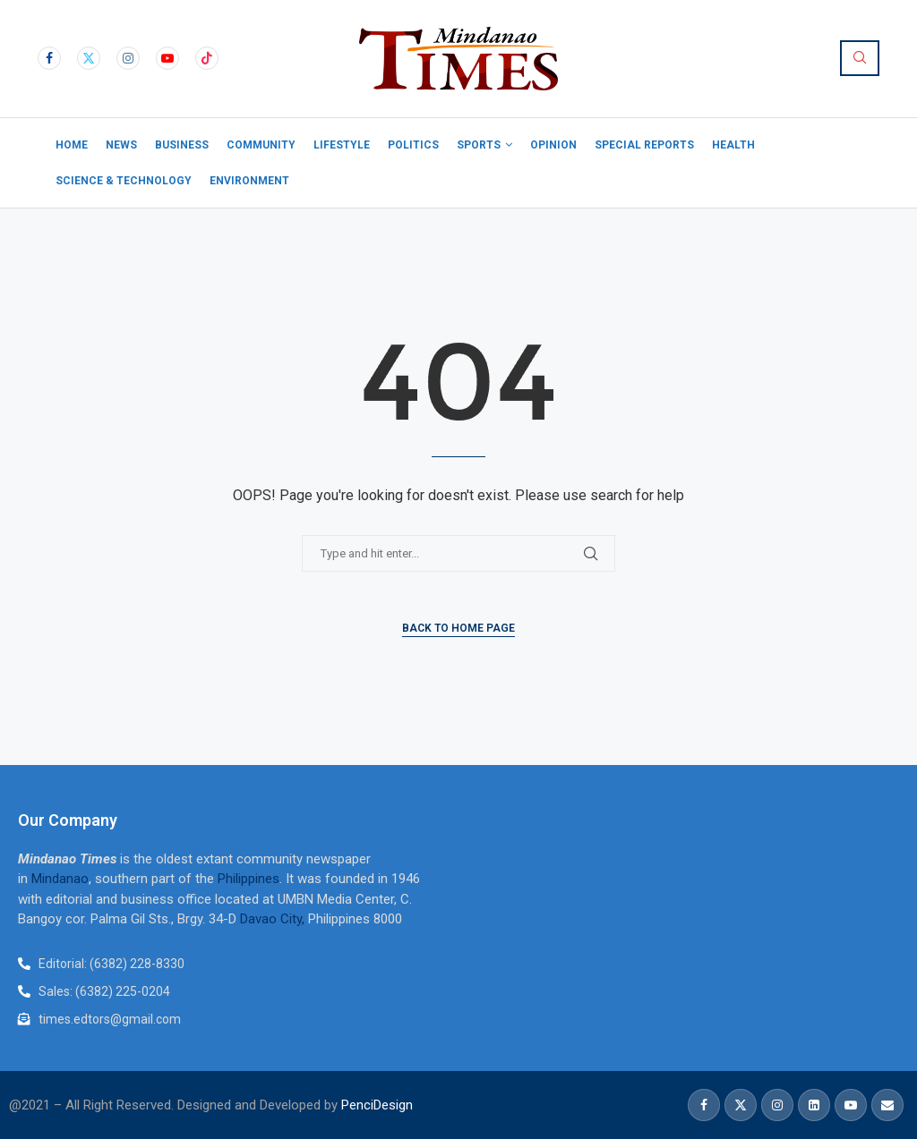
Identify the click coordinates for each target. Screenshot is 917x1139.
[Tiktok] (207, 58)
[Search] (859, 58)
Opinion (553, 145)
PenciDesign (377, 1105)
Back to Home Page (458, 628)
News (121, 145)
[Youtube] (167, 58)
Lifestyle (341, 145)
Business (182, 145)
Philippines (248, 879)
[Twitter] (88, 58)
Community (261, 145)
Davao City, (274, 919)
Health (733, 145)
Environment (249, 180)
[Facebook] (49, 58)
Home (72, 145)
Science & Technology (124, 180)
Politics (413, 145)
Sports (479, 145)
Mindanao (60, 879)
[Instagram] (128, 58)
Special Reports (644, 145)
